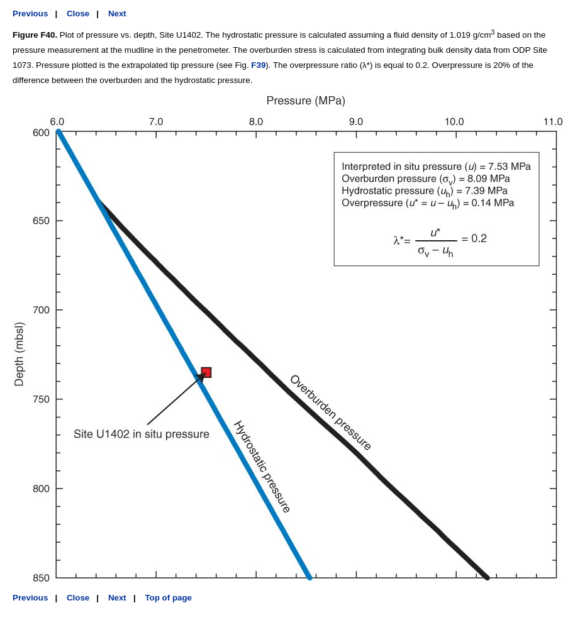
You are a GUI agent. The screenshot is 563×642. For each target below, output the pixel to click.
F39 (258, 65)
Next (117, 13)
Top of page (168, 597)
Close (78, 13)
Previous (30, 13)
